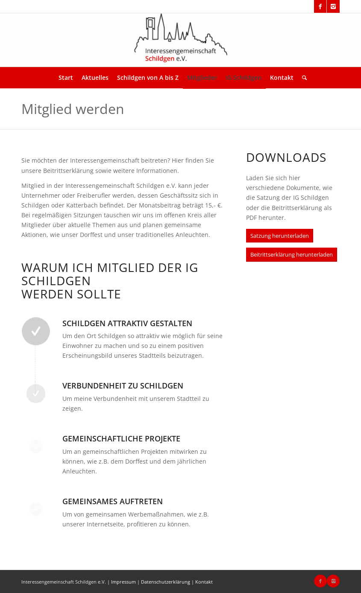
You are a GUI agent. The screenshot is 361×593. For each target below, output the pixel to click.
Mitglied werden (72, 108)
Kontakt (204, 581)
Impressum (123, 581)
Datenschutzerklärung (165, 581)
